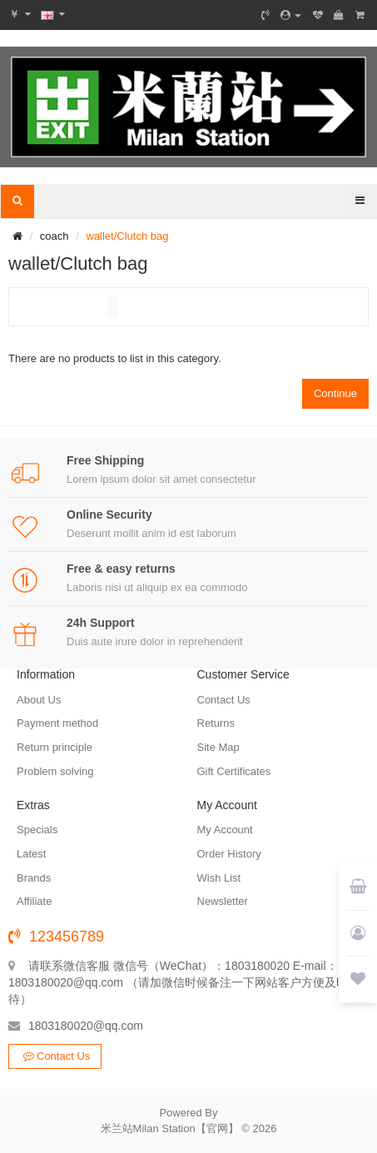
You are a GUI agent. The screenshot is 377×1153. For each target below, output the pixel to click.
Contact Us (55, 1056)
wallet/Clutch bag (127, 236)
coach (54, 236)
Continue (335, 393)
